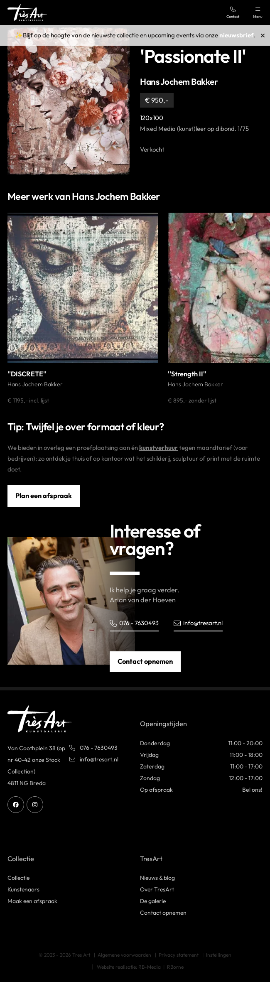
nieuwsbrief (236, 35)
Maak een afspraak (32, 901)
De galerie (153, 901)
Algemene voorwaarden (124, 955)
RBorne (175, 967)
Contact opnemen (145, 661)
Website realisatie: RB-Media (129, 967)
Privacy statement (179, 955)
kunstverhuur (158, 448)
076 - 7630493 (134, 623)
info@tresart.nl (198, 623)
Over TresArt (157, 890)
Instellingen (218, 955)
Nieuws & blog (157, 878)
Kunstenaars (23, 890)
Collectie (18, 878)
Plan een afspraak (43, 495)
